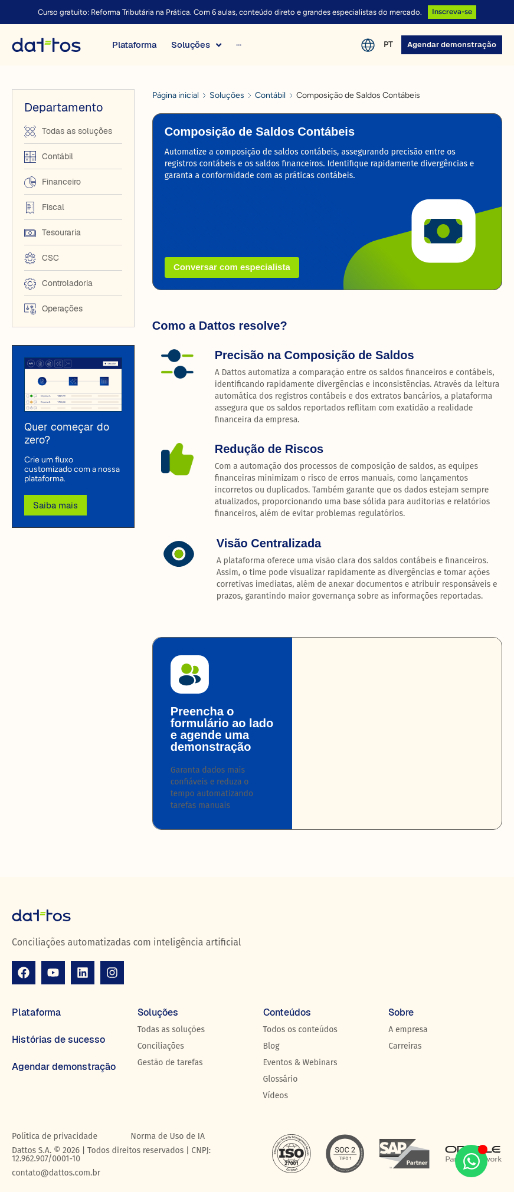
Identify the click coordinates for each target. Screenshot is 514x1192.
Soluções (226, 95)
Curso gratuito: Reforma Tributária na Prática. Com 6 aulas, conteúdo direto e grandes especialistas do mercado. (230, 12)
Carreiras (404, 1046)
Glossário (280, 1079)
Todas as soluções (171, 1029)
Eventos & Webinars (300, 1063)
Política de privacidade (54, 1136)
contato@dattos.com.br (56, 1173)
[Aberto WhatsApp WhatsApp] (471, 1161)
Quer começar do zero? (66, 433)
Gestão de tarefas (170, 1063)
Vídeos (276, 1096)
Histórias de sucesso (58, 1039)
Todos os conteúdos (300, 1029)
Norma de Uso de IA (167, 1136)
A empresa (407, 1029)
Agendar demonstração (64, 1066)
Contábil (270, 95)
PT (388, 45)
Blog (271, 1046)
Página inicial (175, 95)
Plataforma (36, 1012)
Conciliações (160, 1046)
